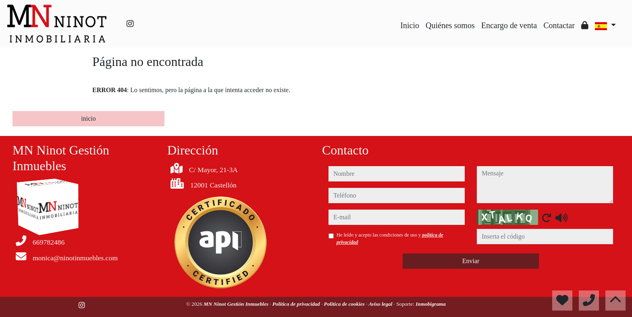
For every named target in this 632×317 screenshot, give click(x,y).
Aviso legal (381, 304)
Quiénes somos (450, 25)
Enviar (471, 260)
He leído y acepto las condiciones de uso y (390, 238)
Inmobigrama (431, 304)
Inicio (409, 25)
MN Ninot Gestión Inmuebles (237, 304)
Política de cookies (345, 304)
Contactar (559, 25)
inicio (88, 118)
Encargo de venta (509, 25)
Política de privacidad (296, 304)
